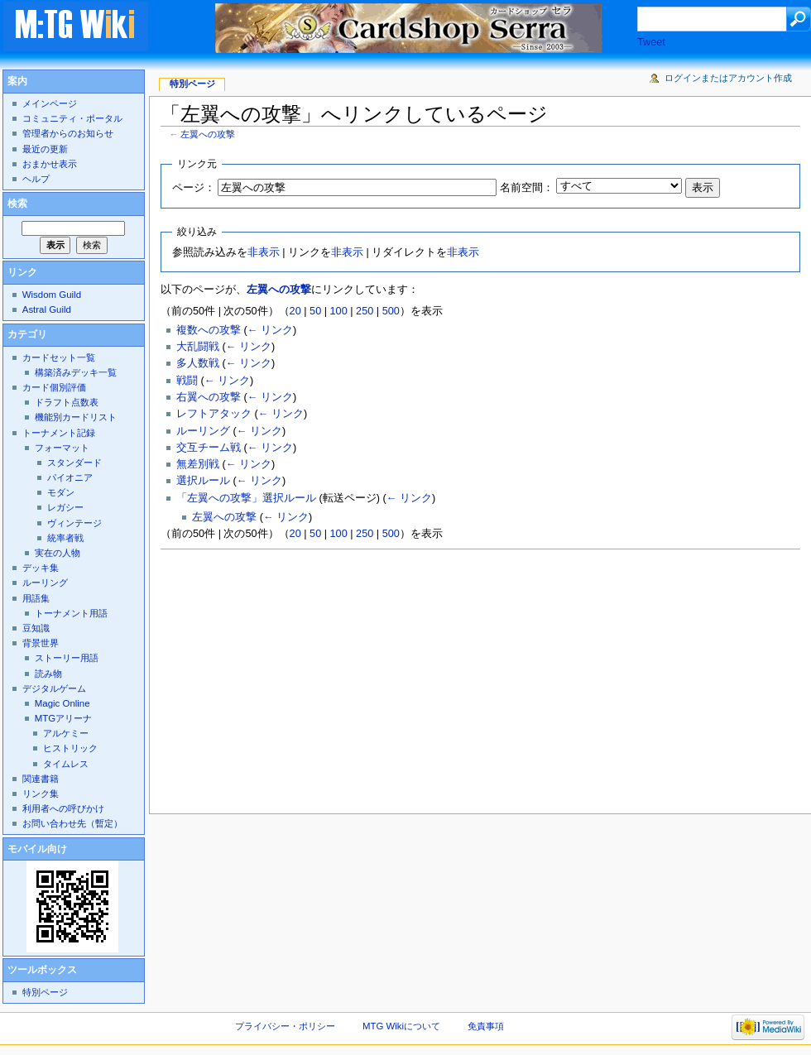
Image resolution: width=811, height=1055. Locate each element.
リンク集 (40, 793)
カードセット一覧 (58, 357)
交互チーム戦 (208, 447)
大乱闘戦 (197, 346)
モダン (60, 492)
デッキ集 (40, 568)
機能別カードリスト (76, 417)
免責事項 (486, 1026)
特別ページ (192, 84)
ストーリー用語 (66, 658)
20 (295, 311)
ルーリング (203, 431)
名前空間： (527, 188)
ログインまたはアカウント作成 (728, 78)
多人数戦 (197, 363)
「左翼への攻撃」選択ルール (246, 498)
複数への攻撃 (208, 330)
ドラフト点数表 (66, 402)
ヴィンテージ (74, 523)
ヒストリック (70, 748)
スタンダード (74, 463)
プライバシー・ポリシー (285, 1026)
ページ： (193, 188)
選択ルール (203, 481)
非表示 (263, 252)
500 (391, 311)
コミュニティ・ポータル (72, 118)
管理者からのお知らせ (67, 133)
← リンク (270, 330)
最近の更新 (45, 149)
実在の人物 (57, 553)
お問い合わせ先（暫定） (72, 823)
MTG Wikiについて (401, 1026)
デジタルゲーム (54, 688)
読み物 (48, 674)
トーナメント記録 (58, 433)
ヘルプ (36, 179)
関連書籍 (40, 779)
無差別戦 (197, 464)
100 (339, 311)
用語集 (36, 598)
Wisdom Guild (51, 295)
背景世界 (40, 643)
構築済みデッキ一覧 (76, 372)
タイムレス (66, 764)
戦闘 (187, 380)
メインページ (49, 103)
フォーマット (62, 448)
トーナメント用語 (71, 613)
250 (364, 311)
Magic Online (62, 703)
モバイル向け (37, 849)
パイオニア (70, 477)
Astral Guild (46, 309)
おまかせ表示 (49, 164)
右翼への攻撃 (208, 397)
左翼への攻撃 (207, 134)
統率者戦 (65, 538)
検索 (17, 204)
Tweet (651, 42)
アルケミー (66, 733)
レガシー (65, 507)
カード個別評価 (54, 387)
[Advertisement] (377, 677)
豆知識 (36, 628)
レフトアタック (214, 414)
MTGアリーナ (63, 718)
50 (315, 311)
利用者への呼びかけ (63, 808)
